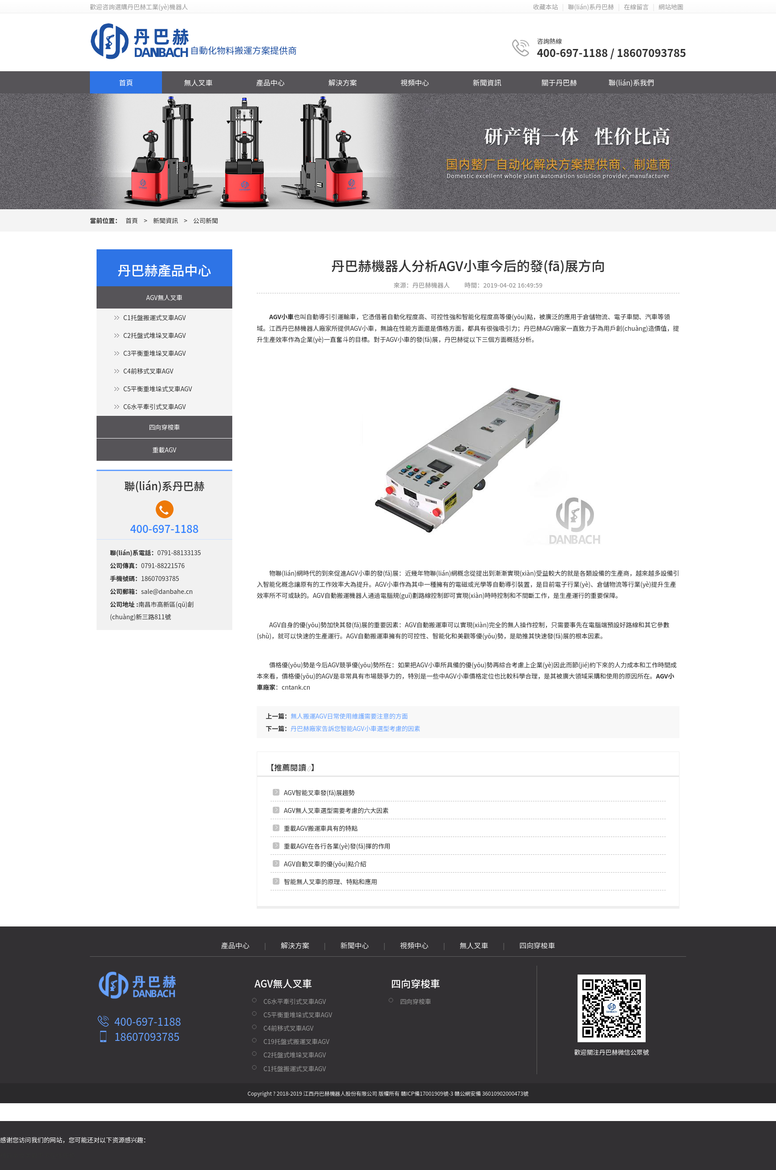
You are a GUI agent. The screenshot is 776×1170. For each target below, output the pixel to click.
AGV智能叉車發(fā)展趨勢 (319, 792)
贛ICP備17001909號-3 (427, 1093)
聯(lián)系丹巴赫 (591, 6)
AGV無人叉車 (164, 297)
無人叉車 (198, 82)
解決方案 (342, 82)
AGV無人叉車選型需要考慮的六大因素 (336, 810)
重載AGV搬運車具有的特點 (321, 828)
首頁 (126, 82)
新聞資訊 (487, 82)
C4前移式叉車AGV (148, 370)
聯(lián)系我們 (632, 82)
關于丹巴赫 (559, 82)
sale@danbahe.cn (167, 591)
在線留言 (636, 6)
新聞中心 (354, 945)
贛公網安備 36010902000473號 (491, 1093)
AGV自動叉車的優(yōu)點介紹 (325, 863)
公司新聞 (205, 220)
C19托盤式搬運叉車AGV (296, 1041)
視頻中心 (414, 82)
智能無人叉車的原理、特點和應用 (330, 881)
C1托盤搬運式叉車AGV (154, 317)
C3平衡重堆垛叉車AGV (154, 353)
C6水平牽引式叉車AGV (154, 406)
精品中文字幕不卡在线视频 (37, 1155)
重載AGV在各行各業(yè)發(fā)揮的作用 (337, 845)
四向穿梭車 (164, 426)
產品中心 (270, 82)
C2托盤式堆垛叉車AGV (154, 335)
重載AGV (165, 449)
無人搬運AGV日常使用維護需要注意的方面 (349, 715)
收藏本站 (545, 6)
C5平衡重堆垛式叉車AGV (157, 388)
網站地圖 (671, 6)
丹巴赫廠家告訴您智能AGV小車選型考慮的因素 (355, 728)
